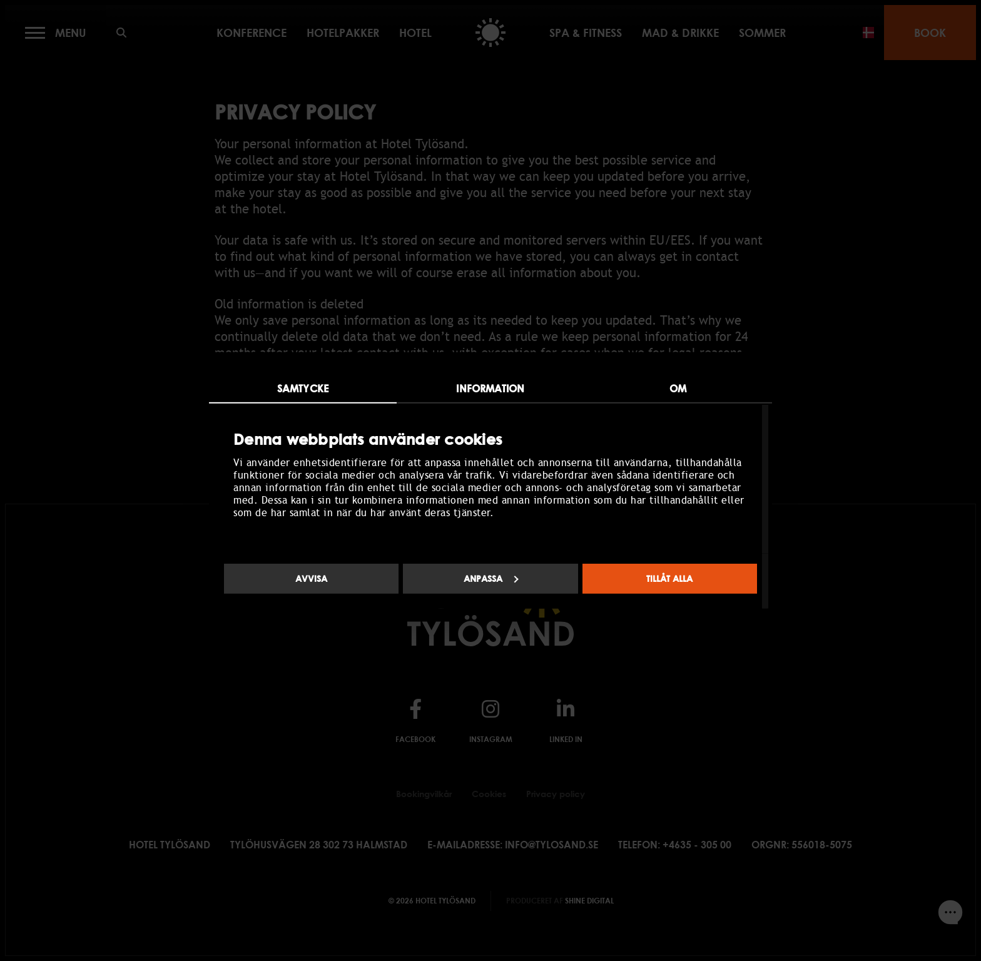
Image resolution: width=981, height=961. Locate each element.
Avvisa (311, 578)
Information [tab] (490, 388)
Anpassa (491, 578)
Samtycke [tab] (302, 388)
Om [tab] (677, 388)
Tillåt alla (669, 578)
